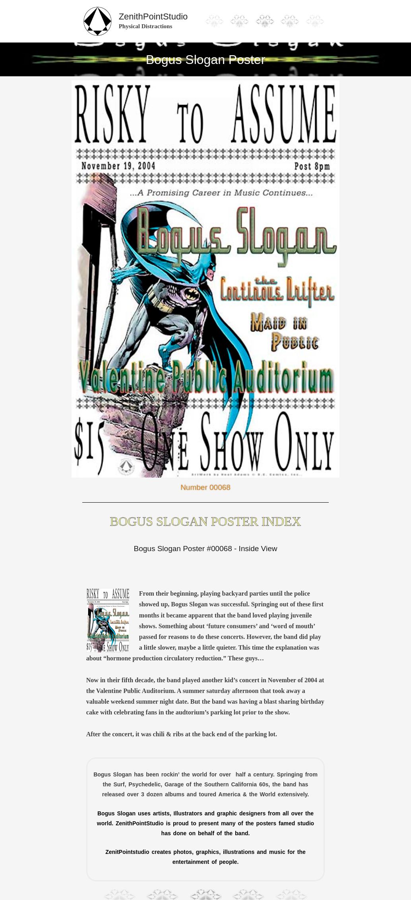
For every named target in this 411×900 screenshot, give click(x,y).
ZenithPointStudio (153, 16)
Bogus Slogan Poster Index (205, 521)
